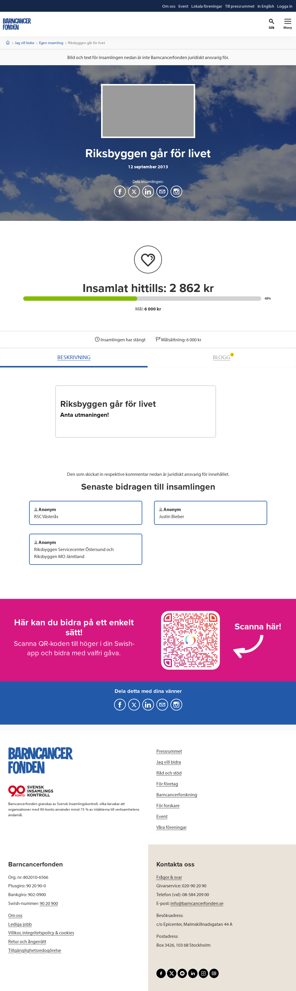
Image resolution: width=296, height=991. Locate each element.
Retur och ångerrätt (27, 941)
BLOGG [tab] (223, 357)
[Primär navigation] (287, 24)
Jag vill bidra (24, 42)
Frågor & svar (169, 877)
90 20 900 (49, 903)
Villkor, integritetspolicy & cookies (41, 932)
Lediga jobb (20, 924)
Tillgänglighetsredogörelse (34, 950)
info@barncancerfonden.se (196, 903)
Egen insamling (51, 42)
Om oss (15, 915)
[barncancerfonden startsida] (17, 24)
